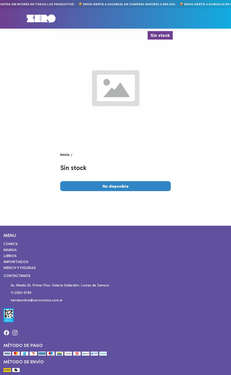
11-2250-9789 (17, 293)
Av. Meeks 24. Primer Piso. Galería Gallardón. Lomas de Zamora (56, 286)
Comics (10, 244)
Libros (9, 256)
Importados (15, 262)
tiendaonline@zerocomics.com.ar (33, 301)
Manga (10, 250)
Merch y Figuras (19, 268)
